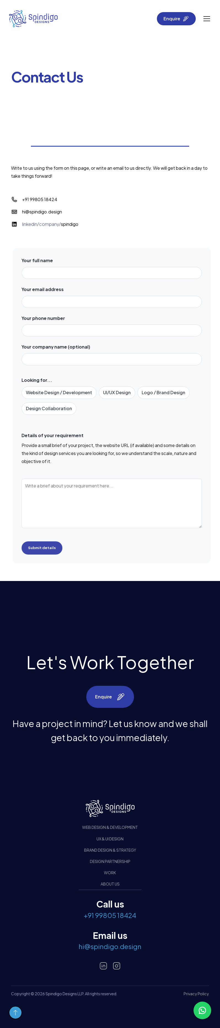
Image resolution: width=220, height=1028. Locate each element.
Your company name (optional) (59, 347)
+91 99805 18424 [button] (110, 915)
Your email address (46, 289)
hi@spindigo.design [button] (110, 946)
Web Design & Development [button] (110, 827)
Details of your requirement (56, 435)
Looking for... (40, 380)
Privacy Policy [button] (196, 993)
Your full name (40, 260)
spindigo (50, 224)
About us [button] (110, 883)
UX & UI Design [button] (110, 838)
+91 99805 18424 (39, 199)
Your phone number (46, 318)
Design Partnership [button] (110, 861)
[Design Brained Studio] (109, 808)
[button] (202, 1010)
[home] (33, 19)
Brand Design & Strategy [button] (110, 850)
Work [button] (110, 872)
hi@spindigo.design (42, 212)
